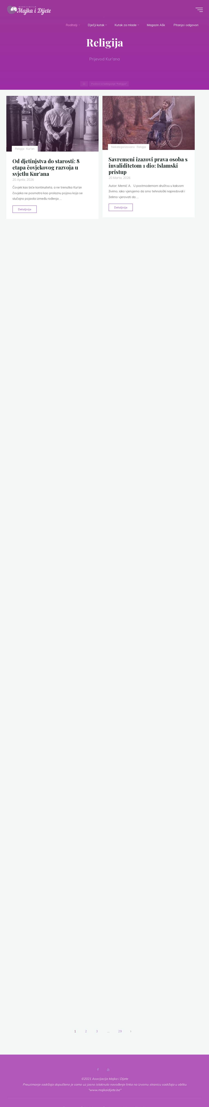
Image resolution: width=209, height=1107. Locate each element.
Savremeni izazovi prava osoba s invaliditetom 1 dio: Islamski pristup (148, 165)
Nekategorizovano (123, 147)
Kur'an (30, 148)
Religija (19, 148)
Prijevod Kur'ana (104, 58)
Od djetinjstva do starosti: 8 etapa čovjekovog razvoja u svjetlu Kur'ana (46, 167)
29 (120, 1031)
